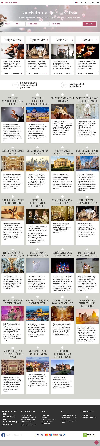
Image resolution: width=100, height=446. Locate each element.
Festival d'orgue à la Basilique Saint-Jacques (13, 252)
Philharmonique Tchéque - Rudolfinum (62, 150)
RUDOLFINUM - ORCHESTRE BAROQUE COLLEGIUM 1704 (37, 201)
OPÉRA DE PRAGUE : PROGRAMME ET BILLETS (87, 200)
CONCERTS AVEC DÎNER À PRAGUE (37, 150)
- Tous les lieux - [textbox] (56, 24)
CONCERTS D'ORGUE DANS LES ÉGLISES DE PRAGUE (87, 98)
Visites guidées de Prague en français (37, 351)
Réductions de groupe (47, 421)
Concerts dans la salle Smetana (13, 150)
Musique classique (14, 40)
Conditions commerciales (28, 419)
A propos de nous (26, 415)
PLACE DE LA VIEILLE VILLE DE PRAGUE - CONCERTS (87, 150)
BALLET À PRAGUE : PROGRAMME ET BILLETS (37, 252)
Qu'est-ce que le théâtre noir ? (89, 417)
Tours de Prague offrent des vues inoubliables (87, 301)
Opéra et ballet (39, 40)
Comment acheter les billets (48, 419)
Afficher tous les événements (13, 73)
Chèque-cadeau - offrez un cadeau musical (13, 200)
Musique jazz (65, 40)
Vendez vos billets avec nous (68, 415)
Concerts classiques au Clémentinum (62, 98)
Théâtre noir (90, 40)
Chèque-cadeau (45, 423)
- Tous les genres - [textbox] (33, 24)
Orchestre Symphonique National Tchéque (13, 99)
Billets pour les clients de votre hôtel (69, 418)
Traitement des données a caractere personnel (28, 422)
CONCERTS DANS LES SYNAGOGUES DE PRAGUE (62, 300)
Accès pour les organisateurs (29, 425)
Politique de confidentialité (28, 417)
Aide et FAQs (44, 417)
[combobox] (37, 24)
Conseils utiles (84, 415)
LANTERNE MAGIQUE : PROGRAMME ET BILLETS (87, 252)
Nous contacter (45, 415)
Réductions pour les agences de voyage (69, 421)
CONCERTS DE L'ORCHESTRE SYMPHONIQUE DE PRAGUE (37, 99)
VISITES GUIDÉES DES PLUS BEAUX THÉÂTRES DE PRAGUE (13, 352)
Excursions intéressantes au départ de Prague (62, 352)
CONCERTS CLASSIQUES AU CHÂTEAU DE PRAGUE (37, 300)
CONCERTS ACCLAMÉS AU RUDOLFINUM (62, 200)
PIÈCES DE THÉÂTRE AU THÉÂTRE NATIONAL (13, 300)
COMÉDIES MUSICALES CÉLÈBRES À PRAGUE (62, 252)
